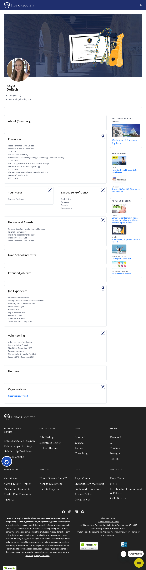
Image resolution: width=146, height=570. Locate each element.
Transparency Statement (89, 483)
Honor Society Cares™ (53, 478)
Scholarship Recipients (18, 451)
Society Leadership (51, 483)
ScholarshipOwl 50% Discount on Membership (126, 190)
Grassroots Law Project (18, 396)
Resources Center (50, 442)
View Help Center (108, 518)
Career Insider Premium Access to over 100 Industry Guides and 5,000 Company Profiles (125, 220)
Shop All (80, 437)
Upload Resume (49, 448)
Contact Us (110, 535)
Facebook (116, 437)
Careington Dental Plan (121, 258)
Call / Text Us (118, 498)
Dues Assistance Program (19, 440)
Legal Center (82, 478)
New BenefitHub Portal (121, 274)
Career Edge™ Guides (17, 483)
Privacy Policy (83, 494)
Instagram (116, 453)
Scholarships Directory (18, 446)
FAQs (113, 483)
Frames (79, 448)
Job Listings (47, 437)
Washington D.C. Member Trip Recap (124, 141)
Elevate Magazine (50, 489)
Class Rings (82, 453)
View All (9, 499)
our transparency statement (38, 555)
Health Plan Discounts (17, 494)
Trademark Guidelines (88, 489)
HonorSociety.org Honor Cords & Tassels (126, 240)
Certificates (11, 478)
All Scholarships (14, 456)
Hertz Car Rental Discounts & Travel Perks (124, 171)
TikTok (114, 458)
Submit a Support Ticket (108, 521)
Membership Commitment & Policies (126, 490)
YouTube (115, 448)
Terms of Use (83, 499)
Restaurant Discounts (17, 489)
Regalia (79, 442)
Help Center (117, 478)
